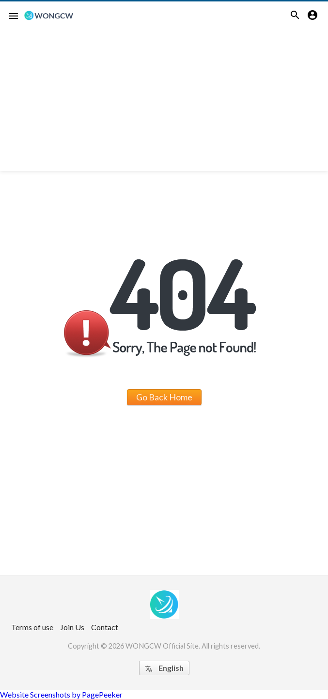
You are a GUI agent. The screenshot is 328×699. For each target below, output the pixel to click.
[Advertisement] (164, 103)
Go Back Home (164, 397)
